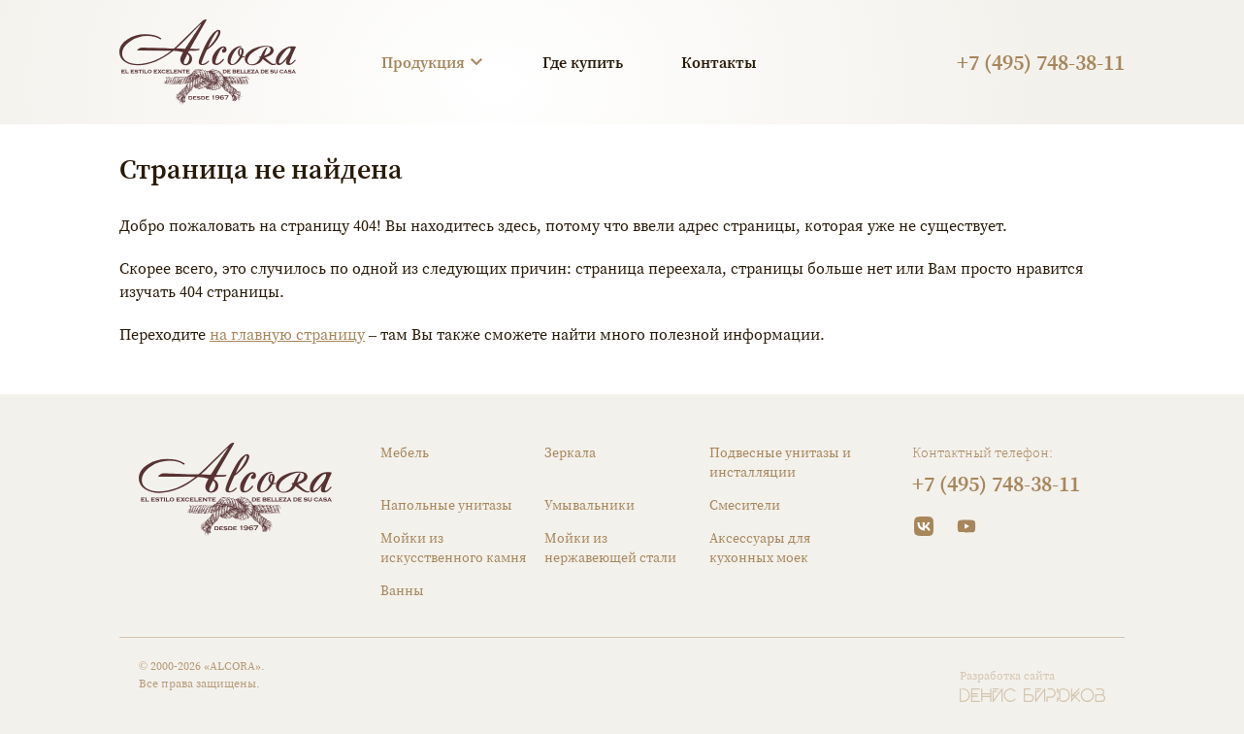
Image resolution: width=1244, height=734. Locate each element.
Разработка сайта (1007, 676)
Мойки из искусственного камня (453, 547)
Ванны (402, 590)
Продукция (423, 62)
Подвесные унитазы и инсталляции (780, 462)
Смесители (744, 505)
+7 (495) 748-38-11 (1041, 62)
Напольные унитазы (446, 505)
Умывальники (589, 505)
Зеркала (570, 452)
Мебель (404, 452)
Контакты (718, 62)
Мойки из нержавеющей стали (610, 547)
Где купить (582, 62)
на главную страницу (287, 334)
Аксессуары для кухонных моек (759, 547)
